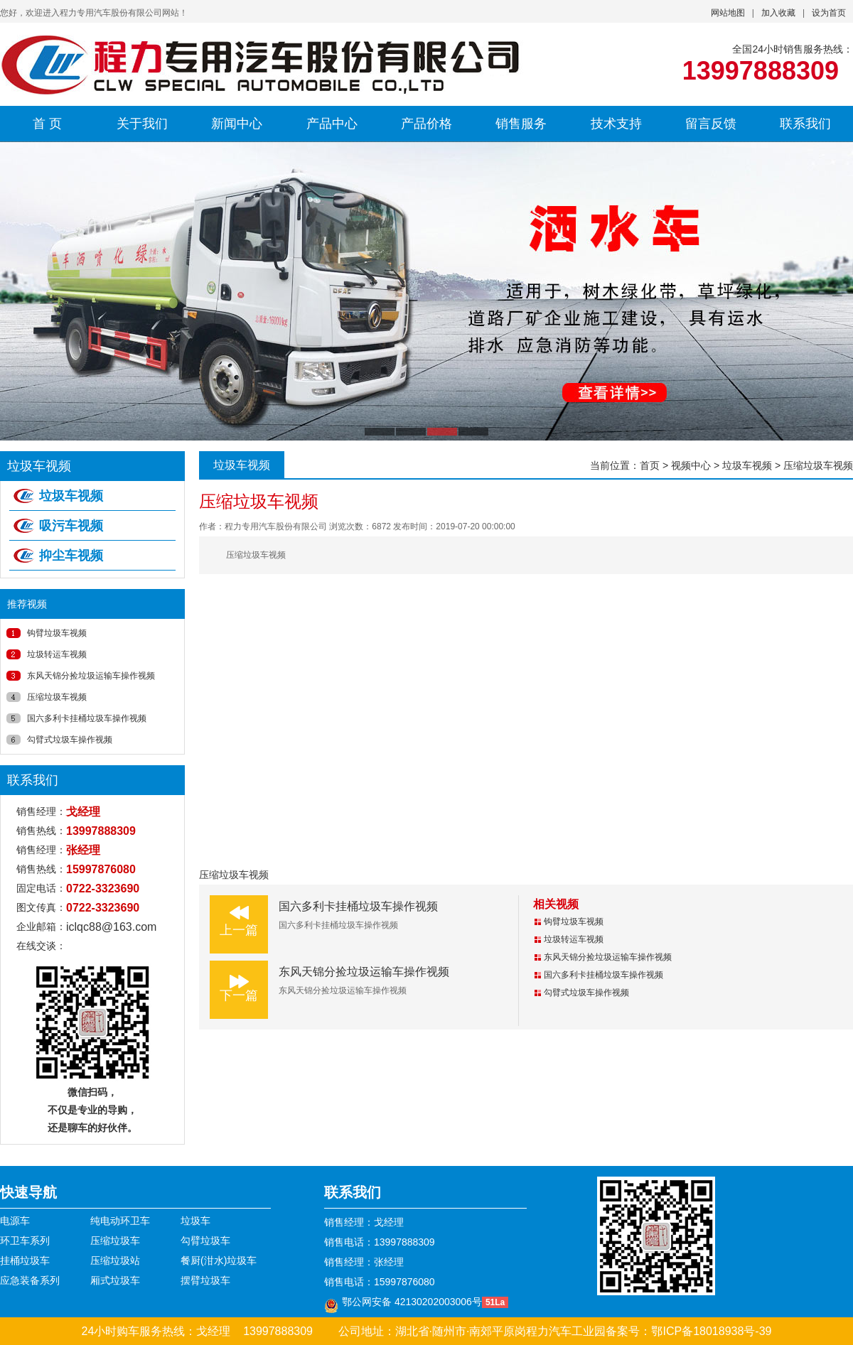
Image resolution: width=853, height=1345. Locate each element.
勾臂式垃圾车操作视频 (69, 740)
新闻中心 (236, 124)
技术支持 (616, 124)
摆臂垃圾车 (205, 1280)
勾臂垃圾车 (205, 1240)
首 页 (47, 124)
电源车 (15, 1220)
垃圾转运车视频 (57, 654)
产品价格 (426, 124)
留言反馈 (710, 124)
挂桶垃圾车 (25, 1260)
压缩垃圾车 (115, 1240)
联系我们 (805, 124)
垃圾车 (195, 1220)
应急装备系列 (30, 1280)
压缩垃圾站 (115, 1260)
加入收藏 (778, 13)
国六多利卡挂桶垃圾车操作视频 (86, 718)
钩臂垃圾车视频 (57, 633)
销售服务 (521, 124)
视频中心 (691, 465)
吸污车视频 (71, 526)
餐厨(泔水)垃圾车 (219, 1260)
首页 (650, 465)
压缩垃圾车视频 (57, 697)
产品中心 (332, 124)
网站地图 (728, 13)
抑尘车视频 (71, 556)
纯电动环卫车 (120, 1220)
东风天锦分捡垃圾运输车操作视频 (91, 676)
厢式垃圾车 (115, 1280)
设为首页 (829, 13)
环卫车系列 (25, 1240)
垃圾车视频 (71, 496)
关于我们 (142, 124)
